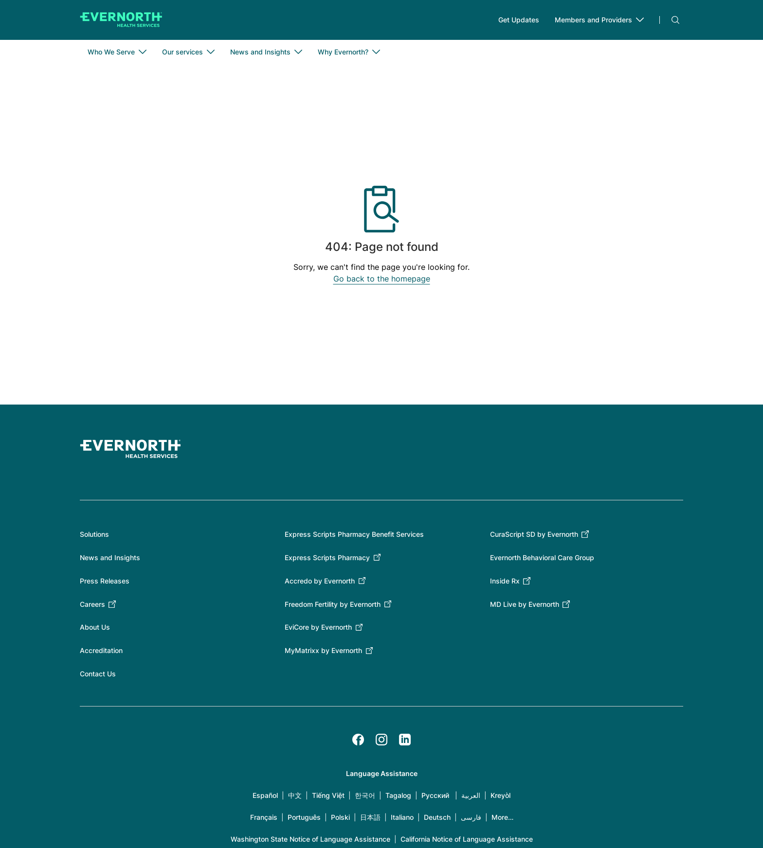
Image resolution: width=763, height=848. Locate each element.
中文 (295, 798)
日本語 (370, 820)
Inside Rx (505, 584)
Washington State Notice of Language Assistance (310, 842)
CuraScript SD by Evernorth (534, 537)
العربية (470, 798)
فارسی (471, 820)
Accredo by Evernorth (320, 584)
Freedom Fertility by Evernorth (333, 607)
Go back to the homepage (381, 282)
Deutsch (437, 820)
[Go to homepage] (121, 21)
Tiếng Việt (328, 798)
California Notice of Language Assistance (466, 842)
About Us (95, 630)
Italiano (402, 820)
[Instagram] (381, 742)
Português (304, 820)
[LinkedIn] (405, 742)
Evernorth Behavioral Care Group (542, 560)
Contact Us (98, 676)
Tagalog (398, 798)
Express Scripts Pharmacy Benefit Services (354, 537)
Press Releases (104, 584)
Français (263, 820)
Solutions (94, 537)
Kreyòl (500, 798)
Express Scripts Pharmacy (327, 560)
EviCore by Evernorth (318, 630)
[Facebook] (358, 742)
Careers (92, 607)
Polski (340, 820)
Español (265, 798)
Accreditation (101, 653)
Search (675, 21)
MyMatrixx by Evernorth (323, 653)
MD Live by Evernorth (524, 607)
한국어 (365, 798)
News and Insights (110, 560)
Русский (435, 798)
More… (502, 820)
